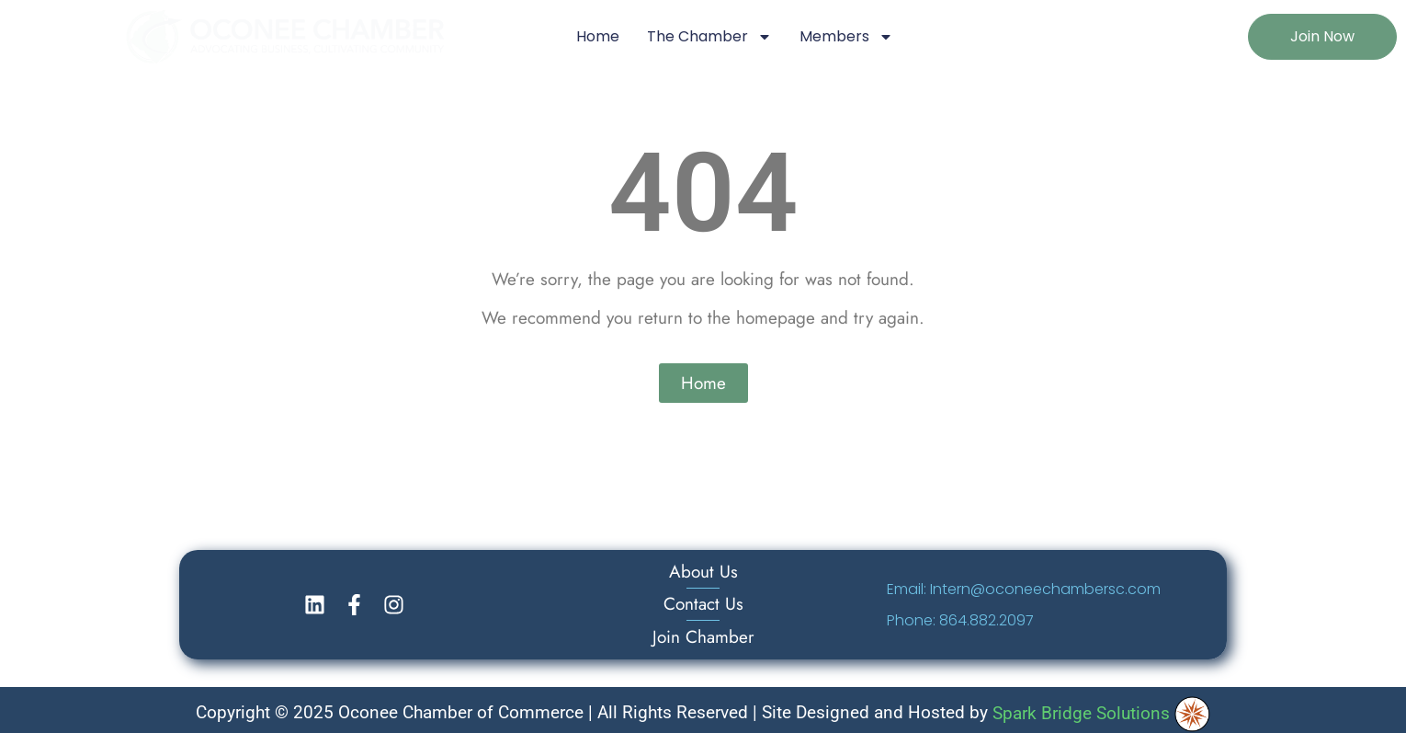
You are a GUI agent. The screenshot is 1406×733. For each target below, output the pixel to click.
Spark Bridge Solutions (1100, 713)
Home (597, 36)
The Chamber (709, 37)
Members (846, 37)
